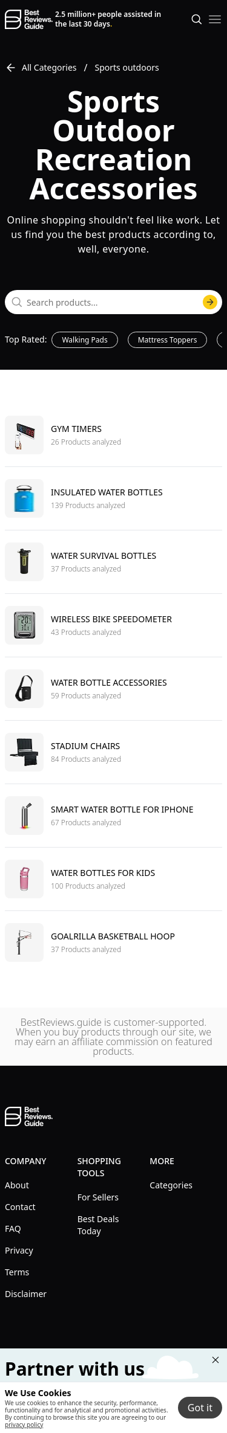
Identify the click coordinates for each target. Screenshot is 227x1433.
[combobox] (113, 302)
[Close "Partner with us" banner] (215, 1360)
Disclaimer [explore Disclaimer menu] (26, 1293)
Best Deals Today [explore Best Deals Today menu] (98, 1225)
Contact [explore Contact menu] (20, 1206)
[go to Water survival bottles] (113, 561)
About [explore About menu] (17, 1185)
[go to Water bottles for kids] (113, 878)
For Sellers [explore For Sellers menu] (98, 1197)
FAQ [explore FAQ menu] (13, 1228)
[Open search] (197, 19)
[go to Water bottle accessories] (113, 688)
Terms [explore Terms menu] (17, 1272)
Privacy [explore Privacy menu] (19, 1250)
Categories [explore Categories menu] (171, 1185)
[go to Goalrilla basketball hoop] (113, 942)
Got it (200, 1407)
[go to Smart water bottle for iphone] (113, 815)
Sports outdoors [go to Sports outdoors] (127, 67)
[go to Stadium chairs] (113, 752)
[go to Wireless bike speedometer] (113, 625)
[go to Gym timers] (113, 435)
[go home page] (29, 19)
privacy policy (24, 1424)
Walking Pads (84, 340)
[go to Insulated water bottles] (113, 498)
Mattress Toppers (167, 340)
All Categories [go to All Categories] (41, 68)
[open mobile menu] (215, 19)
